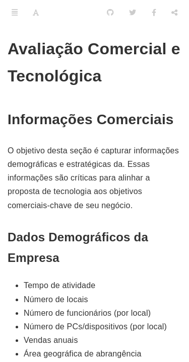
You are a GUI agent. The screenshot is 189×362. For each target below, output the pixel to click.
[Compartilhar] (174, 12)
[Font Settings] (35, 12)
